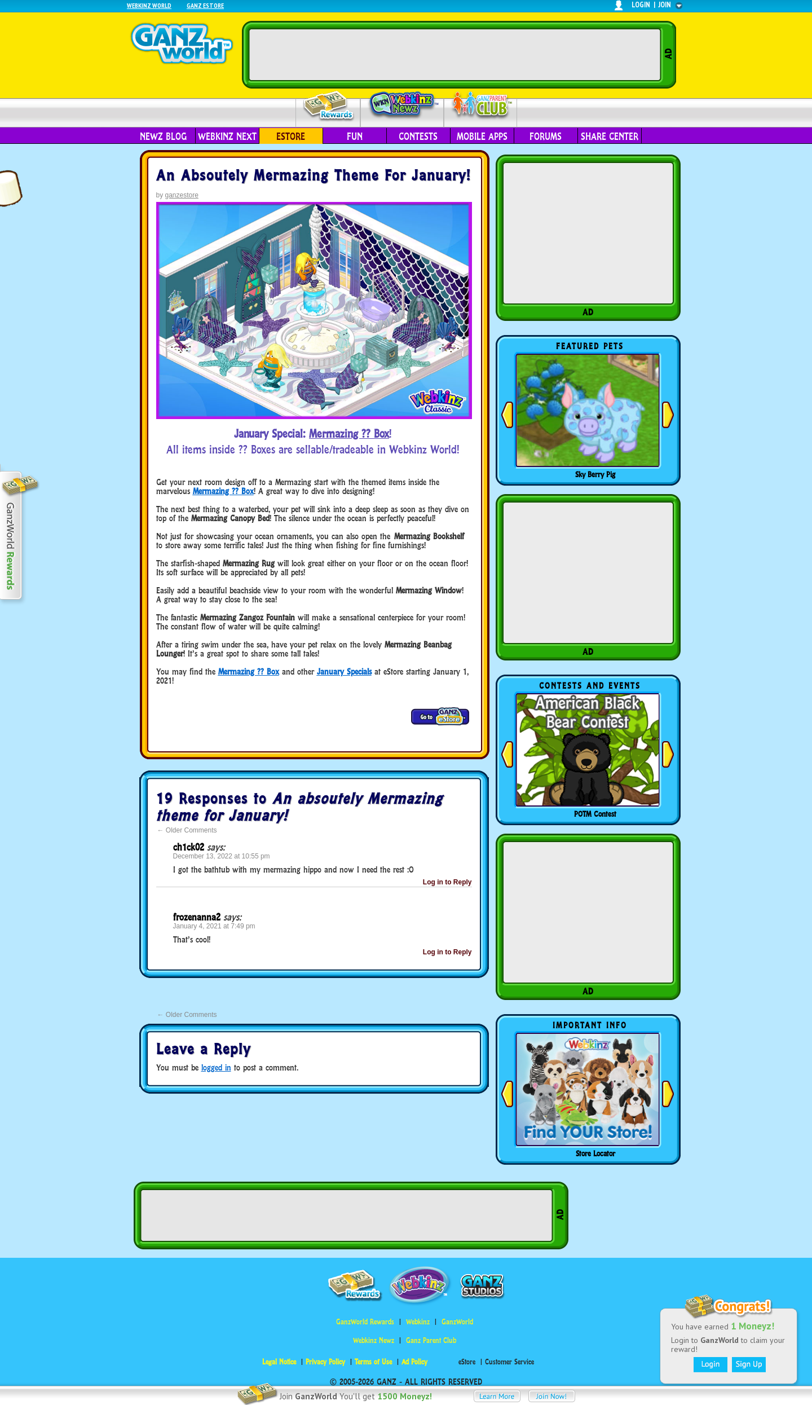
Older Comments (187, 830)
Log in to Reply (447, 882)
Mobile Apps (482, 136)
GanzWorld (457, 1322)
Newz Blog (163, 136)
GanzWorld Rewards (365, 1322)
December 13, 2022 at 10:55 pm (221, 856)
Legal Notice (279, 1362)
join (665, 5)
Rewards (329, 106)
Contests (418, 136)
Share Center (609, 136)
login (641, 5)
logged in (216, 1067)
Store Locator (595, 1153)
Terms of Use (373, 1362)
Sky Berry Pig (595, 474)
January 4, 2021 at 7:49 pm (214, 926)
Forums (545, 136)
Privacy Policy (325, 1362)
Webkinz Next (227, 136)
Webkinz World (149, 5)
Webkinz (418, 1322)
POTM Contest (595, 813)
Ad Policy (414, 1362)
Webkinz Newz (402, 105)
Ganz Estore (205, 5)
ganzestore (181, 195)
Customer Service (509, 1362)
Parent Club (480, 105)
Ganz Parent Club (431, 1340)
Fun (355, 136)
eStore (290, 136)
